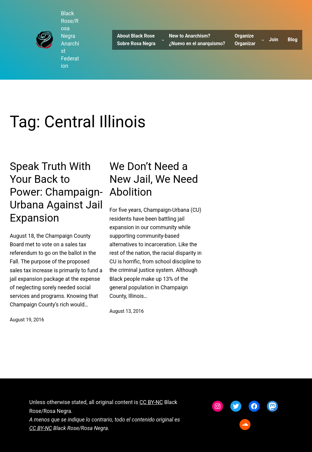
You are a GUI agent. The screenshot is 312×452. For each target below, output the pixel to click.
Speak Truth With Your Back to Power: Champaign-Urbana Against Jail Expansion (56, 192)
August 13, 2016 (126, 311)
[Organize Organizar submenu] (262, 39)
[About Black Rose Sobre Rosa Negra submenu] (162, 39)
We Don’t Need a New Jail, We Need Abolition (153, 179)
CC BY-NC (151, 402)
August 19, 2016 (27, 320)
